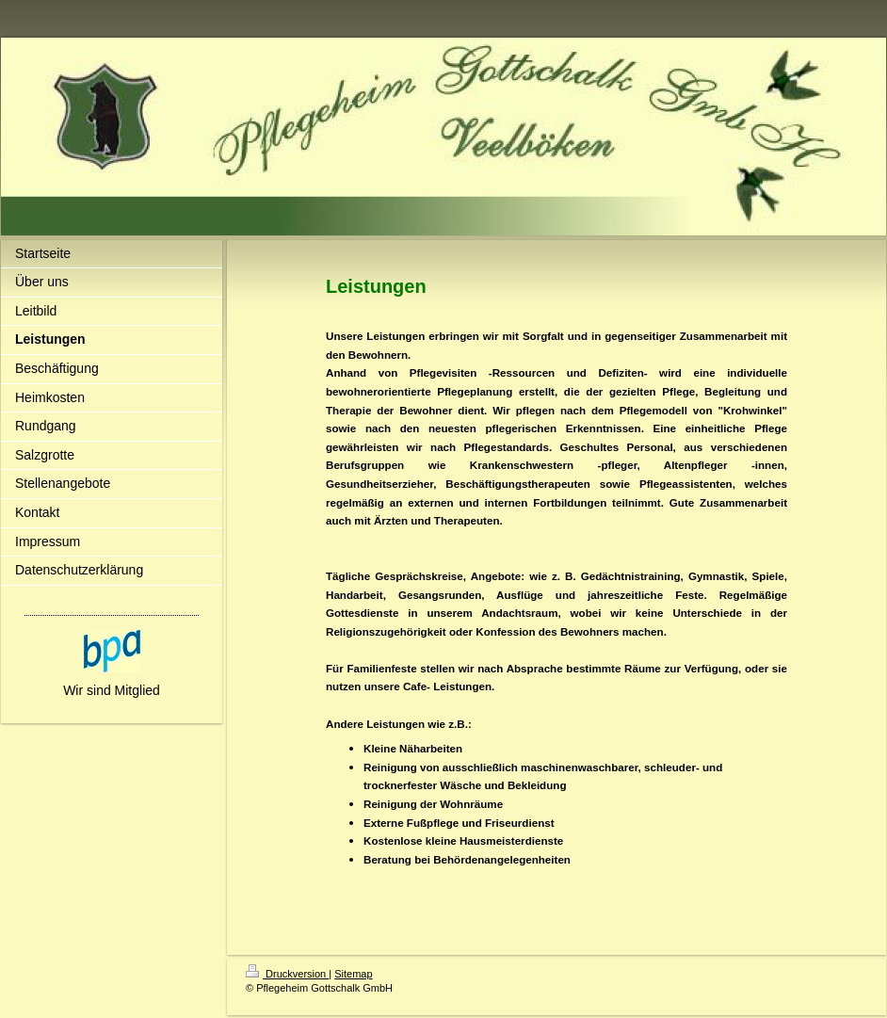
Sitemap (353, 973)
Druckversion (287, 973)
